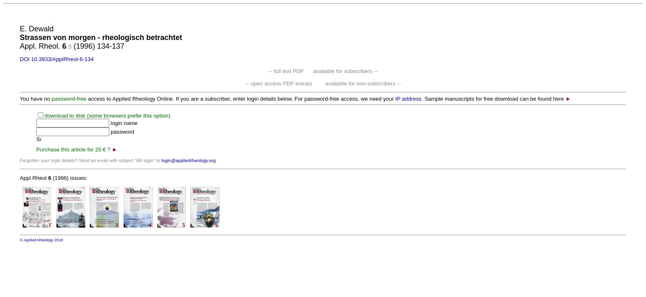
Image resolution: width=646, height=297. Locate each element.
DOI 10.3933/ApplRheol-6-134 (57, 59)
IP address (408, 99)
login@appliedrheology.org (189, 160)
